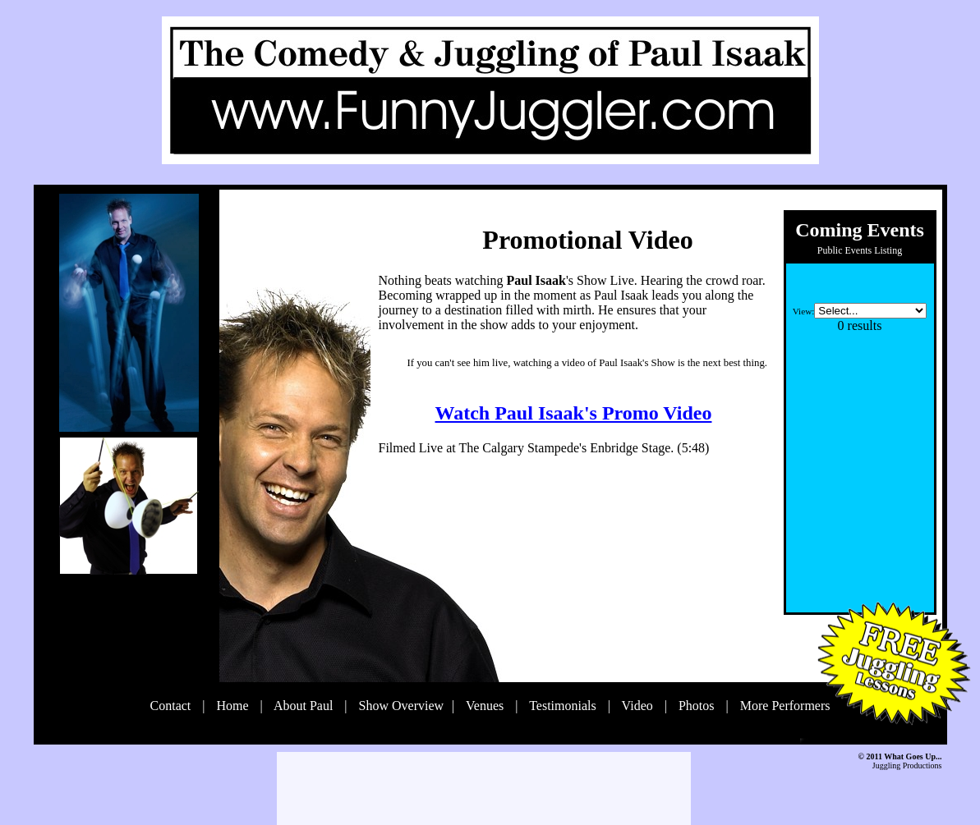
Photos (698, 706)
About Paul (305, 706)
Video (639, 706)
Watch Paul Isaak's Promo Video (573, 413)
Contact (172, 706)
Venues (486, 706)
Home (233, 706)
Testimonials (563, 706)
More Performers (785, 706)
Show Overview (401, 706)
